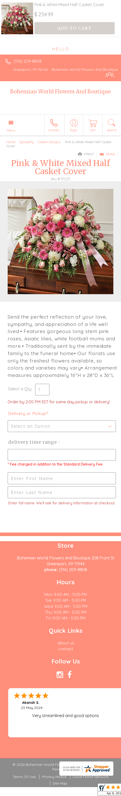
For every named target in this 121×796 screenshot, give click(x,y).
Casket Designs (49, 142)
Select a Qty (19, 388)
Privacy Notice (54, 776)
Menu (11, 130)
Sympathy (26, 142)
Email (108, 154)
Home (10, 142)
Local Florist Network (91, 776)
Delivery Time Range (33, 442)
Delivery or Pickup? (28, 413)
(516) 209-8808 (28, 61)
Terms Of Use (24, 776)
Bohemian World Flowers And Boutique (60, 91)
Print (86, 154)
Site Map (60, 783)
